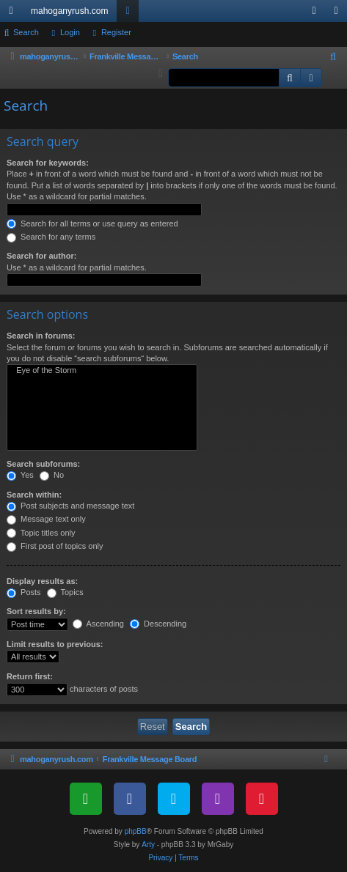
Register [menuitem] (339, 14)
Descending (158, 623)
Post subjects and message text (70, 505)
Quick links (14, 14)
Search (26, 32)
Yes (20, 474)
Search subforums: (43, 463)
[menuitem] (333, 57)
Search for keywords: (48, 162)
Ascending (98, 623)
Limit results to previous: (55, 644)
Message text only (46, 518)
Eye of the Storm (102, 371)
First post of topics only (55, 546)
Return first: (30, 676)
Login (70, 32)
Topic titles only (41, 532)
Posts (24, 592)
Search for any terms (51, 236)
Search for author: (41, 255)
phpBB (136, 831)
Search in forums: (41, 335)
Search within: (34, 494)
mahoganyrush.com (69, 11)
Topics (65, 592)
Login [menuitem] (317, 14)
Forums (131, 14)
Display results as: (42, 581)
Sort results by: (36, 611)
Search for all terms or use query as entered (92, 223)
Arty (148, 844)
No (52, 474)
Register (116, 32)
